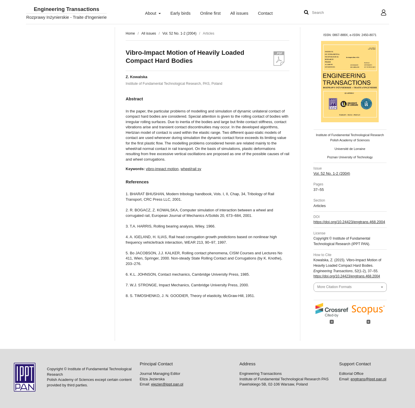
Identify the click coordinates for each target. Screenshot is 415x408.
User (379, 13)
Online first (210, 13)
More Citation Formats (334, 287)
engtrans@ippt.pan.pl (368, 379)
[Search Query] (329, 12)
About (151, 13)
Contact (265, 13)
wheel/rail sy (191, 169)
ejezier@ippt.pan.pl (167, 384)
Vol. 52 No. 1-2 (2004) (180, 33)
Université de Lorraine (350, 149)
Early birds (180, 13)
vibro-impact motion (162, 169)
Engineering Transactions (66, 9)
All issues (239, 13)
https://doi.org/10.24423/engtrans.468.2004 (349, 222)
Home (130, 33)
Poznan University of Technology (350, 157)
